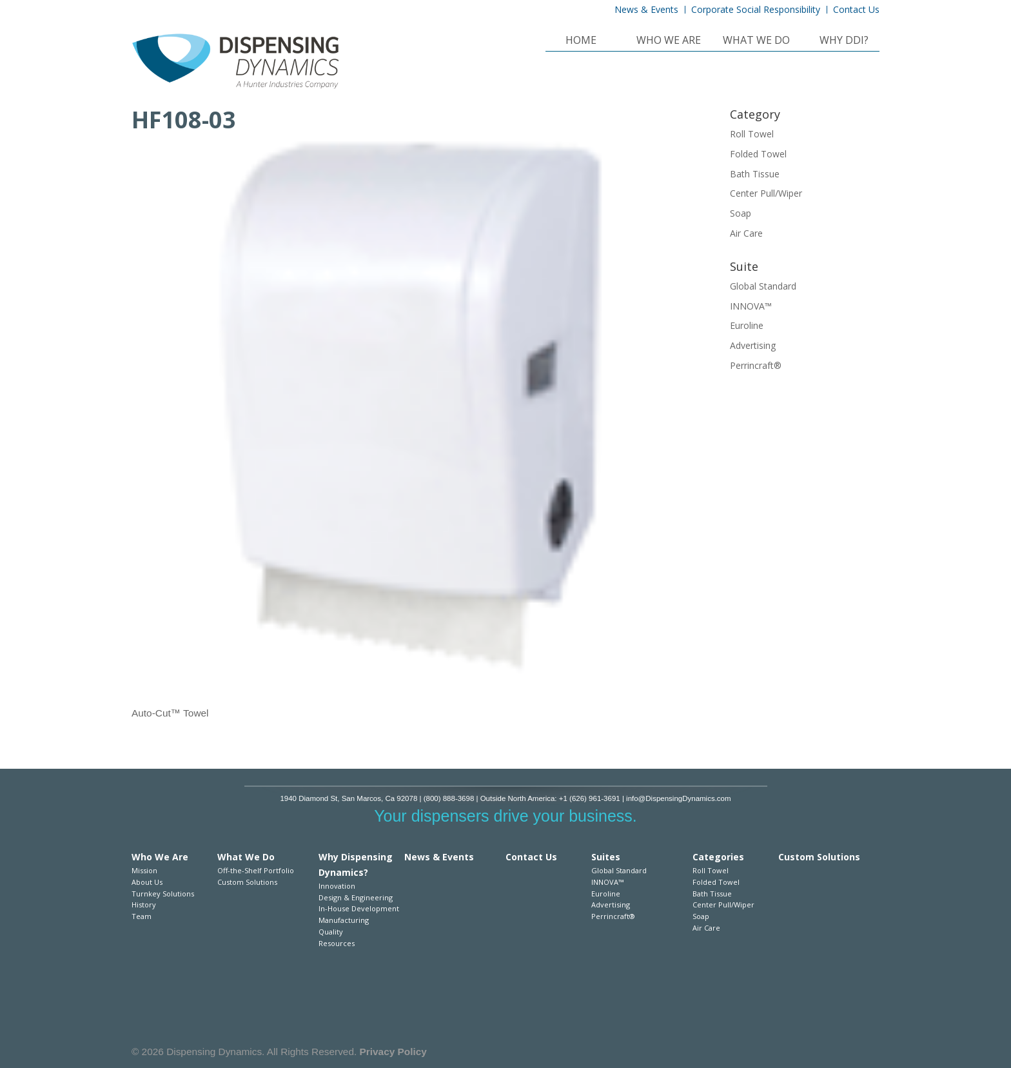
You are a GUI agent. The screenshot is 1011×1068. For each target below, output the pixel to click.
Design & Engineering (356, 897)
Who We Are (668, 41)
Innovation (337, 886)
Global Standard (763, 286)
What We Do (756, 41)
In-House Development (359, 908)
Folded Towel (758, 154)
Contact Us (856, 10)
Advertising (753, 345)
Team (142, 916)
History (144, 904)
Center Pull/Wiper (766, 193)
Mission (144, 870)
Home (580, 41)
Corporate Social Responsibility (755, 10)
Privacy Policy (393, 1051)
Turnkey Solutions (163, 893)
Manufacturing (344, 920)
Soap (740, 213)
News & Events (646, 10)
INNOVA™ (751, 306)
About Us (147, 882)
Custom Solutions (247, 882)
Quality (331, 931)
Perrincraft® (755, 365)
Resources (337, 943)
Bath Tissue (755, 174)
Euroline (746, 325)
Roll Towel (752, 134)
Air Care (746, 233)
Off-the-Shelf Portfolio (255, 870)
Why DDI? (844, 41)
